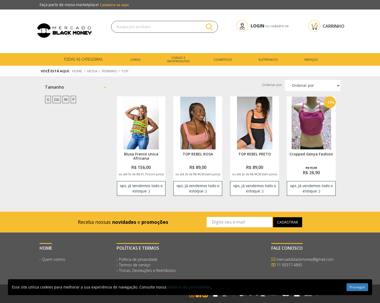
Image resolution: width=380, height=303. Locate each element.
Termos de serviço (134, 265)
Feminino (109, 71)
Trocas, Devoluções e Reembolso (147, 270)
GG (56, 99)
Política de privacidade (138, 259)
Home (77, 71)
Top (125, 71)
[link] (141, 122)
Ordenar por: (272, 84)
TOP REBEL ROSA (198, 154)
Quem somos (53, 259)
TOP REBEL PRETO (254, 154)
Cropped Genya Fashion (311, 154)
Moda (92, 71)
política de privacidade (189, 287)
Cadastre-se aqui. (115, 4)
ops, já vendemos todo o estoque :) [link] (141, 188)
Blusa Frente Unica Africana (141, 156)
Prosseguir (357, 287)
